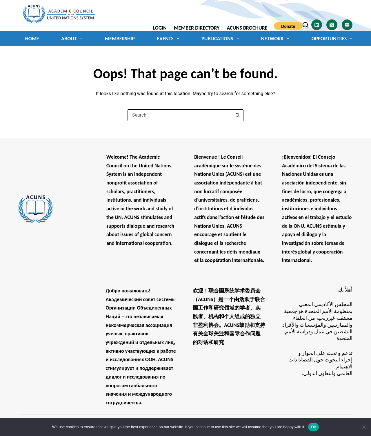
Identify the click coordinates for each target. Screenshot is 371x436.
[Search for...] (180, 115)
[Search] (305, 25)
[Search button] (237, 115)
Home (32, 38)
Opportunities (332, 38)
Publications (221, 38)
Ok (313, 427)
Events (169, 38)
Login (160, 28)
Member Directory (196, 28)
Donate (288, 26)
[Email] (347, 24)
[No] (364, 427)
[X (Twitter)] (331, 24)
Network (276, 38)
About (73, 38)
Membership (119, 38)
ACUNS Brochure (247, 28)
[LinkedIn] (316, 24)
